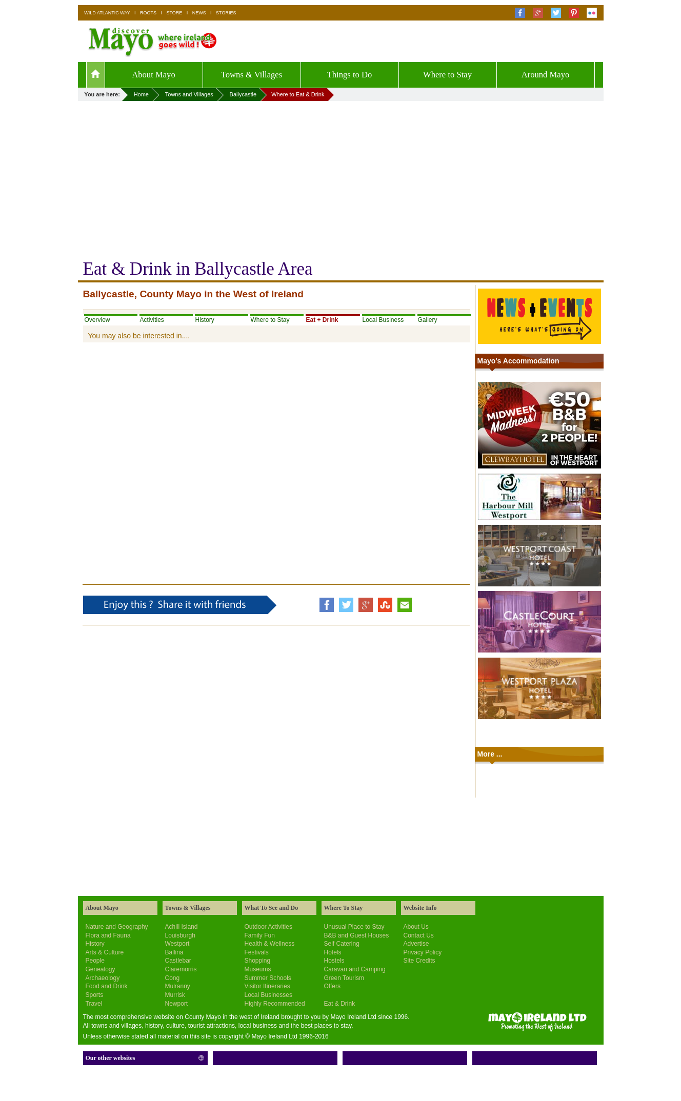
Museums (258, 969)
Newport (176, 1003)
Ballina (174, 952)
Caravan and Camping (355, 969)
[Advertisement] (341, 178)
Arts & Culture (105, 952)
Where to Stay (447, 74)
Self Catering (341, 943)
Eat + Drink (322, 319)
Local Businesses (268, 994)
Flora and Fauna (108, 935)
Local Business (383, 319)
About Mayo (153, 74)
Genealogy (100, 969)
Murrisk (175, 994)
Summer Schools (268, 978)
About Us (416, 926)
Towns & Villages (251, 74)
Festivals (257, 952)
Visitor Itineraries (267, 986)
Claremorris (181, 969)
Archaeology (103, 978)
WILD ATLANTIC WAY (107, 12)
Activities (152, 319)
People (95, 960)
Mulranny (177, 986)
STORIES (226, 12)
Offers (332, 986)
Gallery (427, 319)
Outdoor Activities (268, 926)
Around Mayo (546, 74)
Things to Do (349, 74)
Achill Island (181, 926)
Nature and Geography (117, 926)
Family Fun (260, 935)
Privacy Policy (423, 952)
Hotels (333, 952)
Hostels (334, 960)
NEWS (199, 12)
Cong (172, 978)
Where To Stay (343, 907)
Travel (94, 1003)
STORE (174, 12)
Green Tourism (344, 978)
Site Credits (419, 960)
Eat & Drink (339, 1003)
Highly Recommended (275, 1003)
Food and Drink (107, 986)
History (204, 319)
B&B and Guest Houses (356, 935)
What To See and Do (271, 907)
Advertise (416, 943)
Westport (177, 943)
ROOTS (148, 12)
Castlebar (178, 960)
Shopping (258, 960)
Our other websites (110, 1058)
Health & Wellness (270, 943)
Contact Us (419, 935)
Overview (97, 319)
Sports (95, 994)
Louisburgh (180, 935)
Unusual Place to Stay (354, 926)
